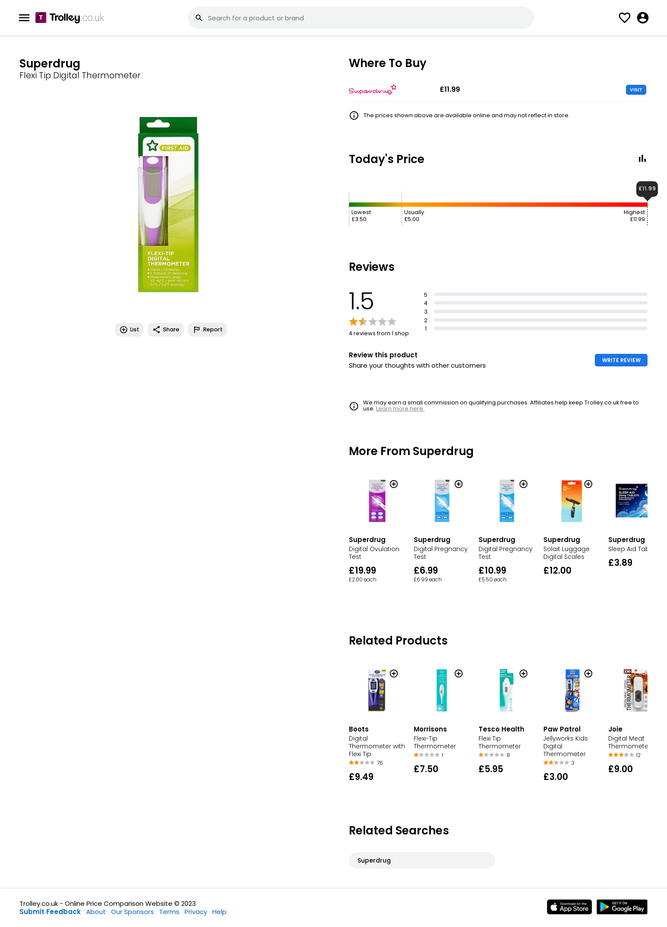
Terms (169, 911)
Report (207, 329)
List (129, 329)
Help (219, 911)
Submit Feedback (50, 911)
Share (165, 329)
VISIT (636, 89)
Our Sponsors (132, 911)
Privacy (196, 911)
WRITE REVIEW (621, 360)
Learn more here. (400, 408)
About (96, 911)
